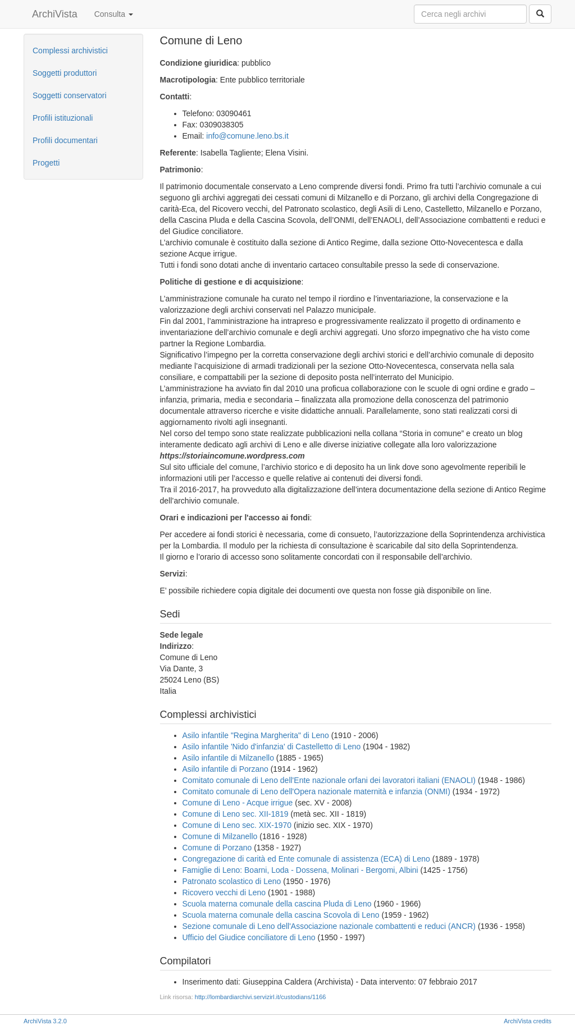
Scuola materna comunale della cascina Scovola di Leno (281, 914)
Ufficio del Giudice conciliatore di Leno (249, 937)
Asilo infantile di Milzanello (228, 757)
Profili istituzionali (63, 117)
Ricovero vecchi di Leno (224, 892)
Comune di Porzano (217, 847)
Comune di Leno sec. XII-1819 (235, 813)
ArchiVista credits (527, 1021)
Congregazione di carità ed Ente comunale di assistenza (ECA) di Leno (306, 858)
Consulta (113, 14)
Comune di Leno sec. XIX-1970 (237, 825)
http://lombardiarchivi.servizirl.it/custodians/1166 (260, 997)
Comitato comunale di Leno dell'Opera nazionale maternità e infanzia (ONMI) (316, 791)
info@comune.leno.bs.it (247, 135)
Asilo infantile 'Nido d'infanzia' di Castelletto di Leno (271, 746)
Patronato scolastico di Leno (231, 881)
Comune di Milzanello (220, 836)
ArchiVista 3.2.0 (45, 1021)
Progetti (46, 162)
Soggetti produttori (65, 72)
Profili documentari (65, 140)
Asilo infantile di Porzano (225, 769)
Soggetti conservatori (70, 95)
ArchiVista (54, 14)
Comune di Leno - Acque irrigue (237, 802)
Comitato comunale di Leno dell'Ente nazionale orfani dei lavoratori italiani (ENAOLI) (329, 780)
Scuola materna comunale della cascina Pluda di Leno (277, 903)
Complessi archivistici (70, 50)
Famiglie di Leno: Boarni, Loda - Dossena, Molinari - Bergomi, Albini (300, 870)
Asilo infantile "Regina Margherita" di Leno (255, 735)
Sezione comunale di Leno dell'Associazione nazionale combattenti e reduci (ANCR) (329, 926)
